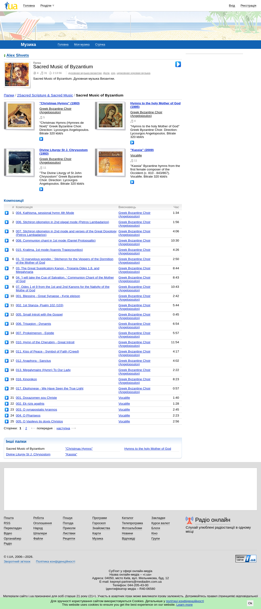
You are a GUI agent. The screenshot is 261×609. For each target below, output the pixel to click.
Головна (29, 5)
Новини (127, 533)
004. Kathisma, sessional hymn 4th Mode (45, 213)
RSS (7, 523)
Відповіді (128, 538)
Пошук (67, 518)
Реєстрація (248, 5)
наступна (63, 428)
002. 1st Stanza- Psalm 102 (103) (39, 305)
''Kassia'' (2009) (142, 150)
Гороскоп (99, 523)
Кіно (154, 533)
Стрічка (100, 44)
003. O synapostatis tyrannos (36, 409)
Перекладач (13, 528)
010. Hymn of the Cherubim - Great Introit (45, 342)
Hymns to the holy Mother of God (147, 448)
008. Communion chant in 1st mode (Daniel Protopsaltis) (56, 240)
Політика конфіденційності (55, 561)
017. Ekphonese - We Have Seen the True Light (49, 388)
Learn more (184, 604)
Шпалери (40, 533)
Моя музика (82, 44)
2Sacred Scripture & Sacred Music (45, 95)
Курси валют (160, 523)
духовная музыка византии (85, 73)
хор (113, 73)
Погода (68, 523)
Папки (9, 95)
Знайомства (101, 528)
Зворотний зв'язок (17, 561)
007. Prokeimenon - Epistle (35, 333)
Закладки (158, 518)
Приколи (69, 528)
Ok (250, 603)
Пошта (9, 518)
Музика (97, 538)
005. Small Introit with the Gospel (39, 314)
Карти (96, 533)
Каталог (128, 518)
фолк (106, 73)
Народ (38, 528)
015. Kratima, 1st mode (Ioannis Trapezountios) (49, 250)
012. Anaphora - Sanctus (33, 360)
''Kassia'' (71, 454)
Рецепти (69, 538)
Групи (155, 538)
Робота (38, 518)
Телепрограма (132, 523)
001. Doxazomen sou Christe (36, 397)
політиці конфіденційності (185, 601)
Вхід (232, 5)
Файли (38, 538)
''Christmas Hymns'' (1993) (59, 103)
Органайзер (12, 538)
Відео (8, 533)
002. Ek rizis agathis (30, 403)
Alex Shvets (17, 56)
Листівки (69, 533)
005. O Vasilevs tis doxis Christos (39, 421)
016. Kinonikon (26, 379)
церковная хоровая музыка (133, 73)
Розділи (45, 5)
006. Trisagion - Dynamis (33, 323)
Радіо (8, 543)
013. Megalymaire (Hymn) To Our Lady (43, 370)
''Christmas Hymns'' (79, 448)
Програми (99, 518)
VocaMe (136, 155)
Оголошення (42, 523)
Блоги (155, 528)
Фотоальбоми (132, 528)
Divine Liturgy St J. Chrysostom (28, 454)
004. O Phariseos (28, 415)
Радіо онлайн (212, 520)
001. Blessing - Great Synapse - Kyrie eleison (48, 296)
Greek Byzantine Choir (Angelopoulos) (55, 110)
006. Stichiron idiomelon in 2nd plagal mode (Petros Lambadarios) (62, 222)
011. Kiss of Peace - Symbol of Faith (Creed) (47, 351)
